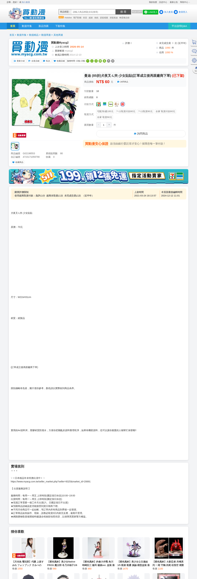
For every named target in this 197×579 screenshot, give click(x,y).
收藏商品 (17, 162)
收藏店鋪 (59, 61)
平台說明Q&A (179, 26)
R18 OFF (137, 11)
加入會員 (26, 2)
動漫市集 (27, 26)
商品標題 (64, 12)
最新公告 (174, 2)
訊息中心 (163, 2)
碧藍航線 (114, 18)
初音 (85, 18)
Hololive (68, 18)
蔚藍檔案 (104, 18)
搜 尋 (123, 11)
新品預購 (44, 26)
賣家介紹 (19, 61)
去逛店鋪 (33, 61)
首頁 (12, 26)
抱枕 (96, 18)
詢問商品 (122, 82)
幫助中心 (184, 2)
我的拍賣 (153, 2)
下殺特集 (60, 26)
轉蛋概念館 (124, 18)
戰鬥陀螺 (77, 18)
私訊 (46, 61)
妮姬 (91, 18)
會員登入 (183, 12)
